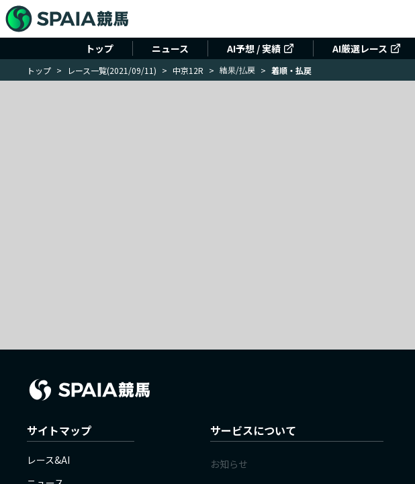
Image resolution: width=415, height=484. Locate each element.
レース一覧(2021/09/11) (111, 70)
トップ (99, 48)
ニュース (170, 48)
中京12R (188, 70)
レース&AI (48, 460)
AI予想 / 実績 (260, 48)
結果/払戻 (237, 69)
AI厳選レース (366, 48)
